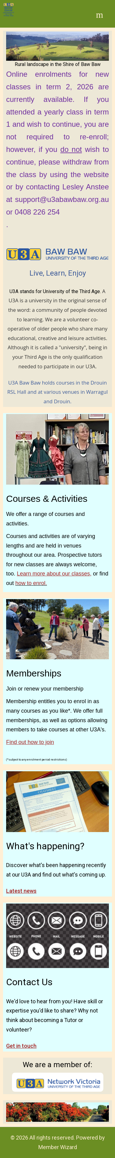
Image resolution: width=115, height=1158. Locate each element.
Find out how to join (30, 742)
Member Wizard (57, 1147)
